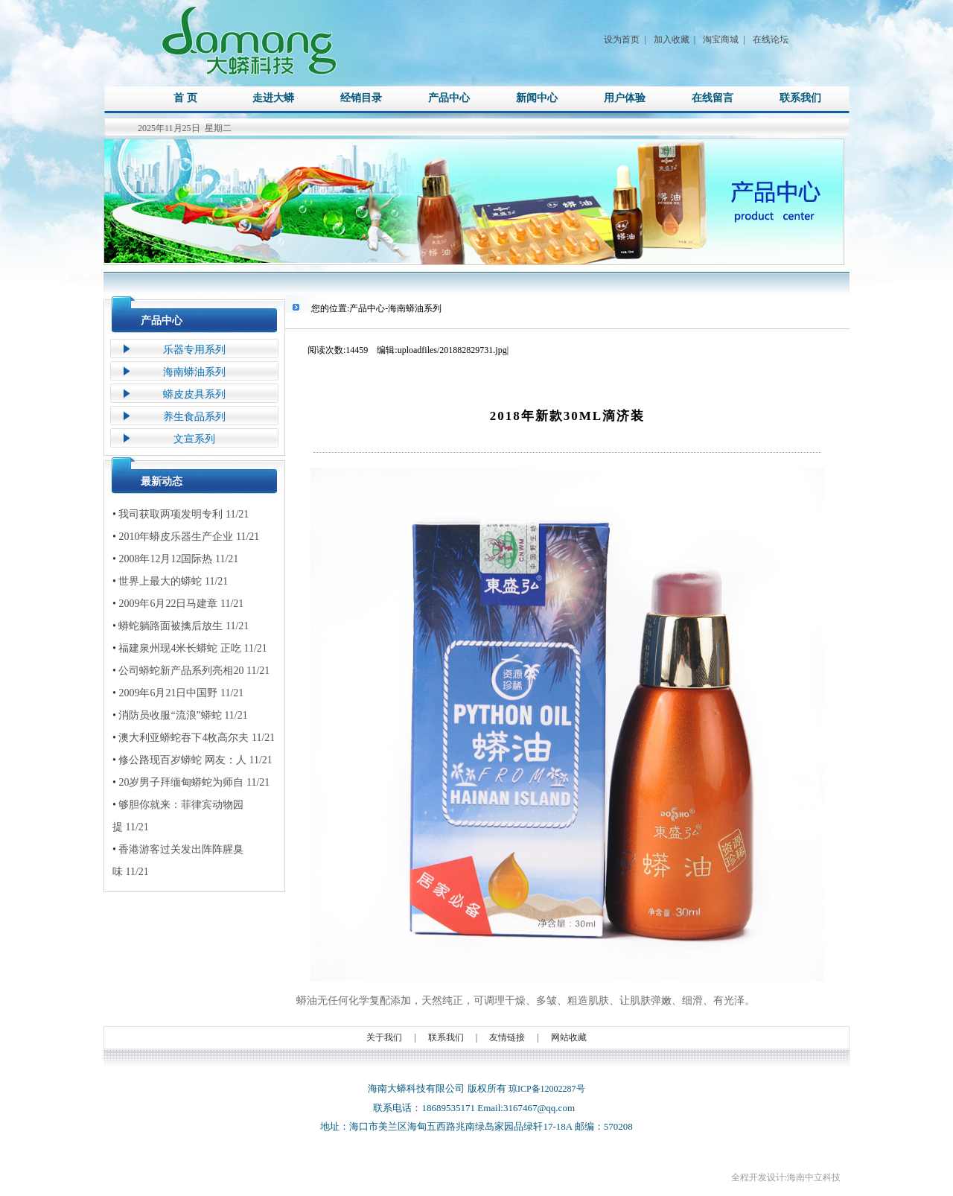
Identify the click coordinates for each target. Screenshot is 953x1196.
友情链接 (507, 1037)
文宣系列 (194, 439)
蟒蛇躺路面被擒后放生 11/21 (180, 626)
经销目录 (361, 98)
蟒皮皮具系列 (194, 394)
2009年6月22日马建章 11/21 (177, 604)
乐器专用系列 (194, 349)
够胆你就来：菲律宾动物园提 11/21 (177, 813)
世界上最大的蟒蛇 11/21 (170, 581)
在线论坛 (770, 39)
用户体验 (625, 98)
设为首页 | (625, 39)
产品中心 (449, 98)
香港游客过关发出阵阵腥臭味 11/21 (177, 858)
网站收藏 (569, 1037)
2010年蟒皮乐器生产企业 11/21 (185, 537)
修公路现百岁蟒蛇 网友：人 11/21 (192, 760)
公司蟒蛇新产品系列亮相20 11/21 (191, 671)
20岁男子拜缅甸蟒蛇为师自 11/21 (191, 783)
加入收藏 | (674, 39)
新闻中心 (537, 98)
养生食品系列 (194, 416)
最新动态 (161, 481)
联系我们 (800, 98)
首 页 (185, 98)
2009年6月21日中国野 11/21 (177, 693)
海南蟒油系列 (194, 372)
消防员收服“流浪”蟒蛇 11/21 (180, 715)
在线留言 (712, 98)
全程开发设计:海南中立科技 (786, 1177)
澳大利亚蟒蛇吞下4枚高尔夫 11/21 (193, 738)
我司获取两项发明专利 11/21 (180, 514)
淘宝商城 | (724, 39)
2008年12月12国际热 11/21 (175, 559)
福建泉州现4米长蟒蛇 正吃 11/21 (189, 648)
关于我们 (384, 1037)
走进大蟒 (273, 98)
